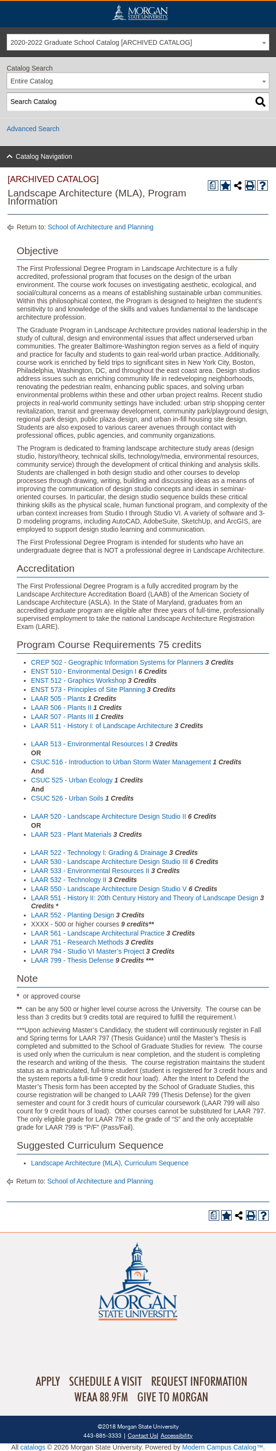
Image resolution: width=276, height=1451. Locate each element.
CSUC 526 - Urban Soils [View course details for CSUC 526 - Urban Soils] (67, 798)
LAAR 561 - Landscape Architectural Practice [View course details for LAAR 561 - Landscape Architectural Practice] (97, 933)
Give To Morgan (172, 1397)
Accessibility (177, 1435)
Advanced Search (33, 129)
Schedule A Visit (105, 1382)
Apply (48, 1382)
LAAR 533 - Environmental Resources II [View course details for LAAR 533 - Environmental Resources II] (90, 871)
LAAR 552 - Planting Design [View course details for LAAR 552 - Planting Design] (72, 915)
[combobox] (138, 42)
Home (140, 12)
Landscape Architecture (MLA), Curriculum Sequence (110, 1163)
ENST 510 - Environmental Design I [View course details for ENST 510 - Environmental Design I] (84, 671)
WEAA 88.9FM (101, 1397)
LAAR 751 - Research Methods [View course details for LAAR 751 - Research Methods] (77, 942)
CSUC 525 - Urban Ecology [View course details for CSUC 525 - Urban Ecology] (71, 780)
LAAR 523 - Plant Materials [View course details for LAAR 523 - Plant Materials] (71, 834)
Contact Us (142, 1435)
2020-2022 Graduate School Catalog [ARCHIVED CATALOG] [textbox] (101, 42)
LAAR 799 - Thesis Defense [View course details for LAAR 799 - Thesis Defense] (72, 960)
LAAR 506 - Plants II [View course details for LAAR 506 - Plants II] (61, 707)
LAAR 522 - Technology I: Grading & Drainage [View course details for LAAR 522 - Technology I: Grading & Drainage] (99, 852)
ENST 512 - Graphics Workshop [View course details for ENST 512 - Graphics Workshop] (78, 680)
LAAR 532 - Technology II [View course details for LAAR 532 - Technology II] (69, 880)
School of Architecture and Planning (100, 227)
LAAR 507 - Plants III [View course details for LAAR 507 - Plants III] (62, 716)
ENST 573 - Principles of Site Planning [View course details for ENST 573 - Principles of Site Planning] (88, 689)
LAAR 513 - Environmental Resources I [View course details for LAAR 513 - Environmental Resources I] (89, 744)
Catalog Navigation (44, 156)
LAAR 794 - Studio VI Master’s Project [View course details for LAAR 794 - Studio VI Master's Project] (87, 951)
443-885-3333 (102, 1435)
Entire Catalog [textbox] (31, 81)
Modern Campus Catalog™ (222, 1447)
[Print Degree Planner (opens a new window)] (213, 185)
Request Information (199, 1382)
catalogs (32, 1447)
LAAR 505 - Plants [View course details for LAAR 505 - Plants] (58, 698)
